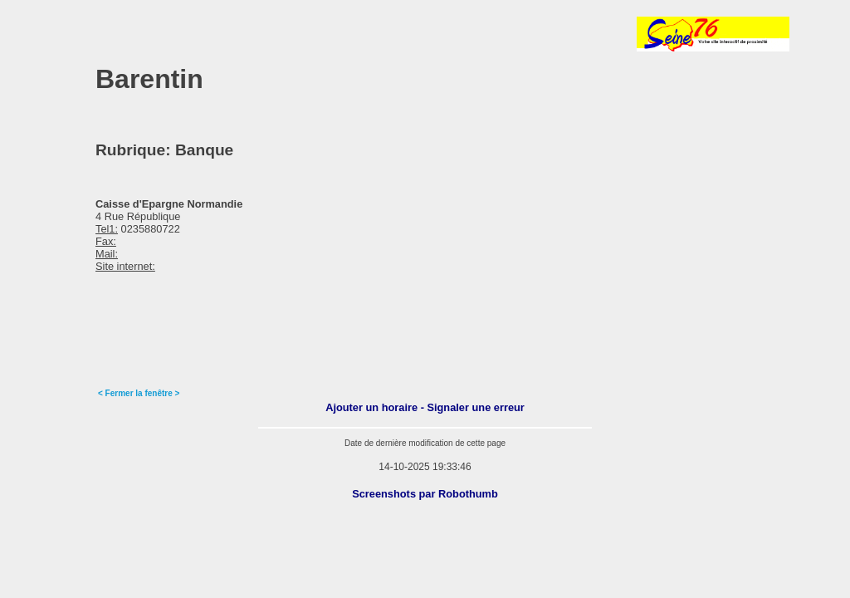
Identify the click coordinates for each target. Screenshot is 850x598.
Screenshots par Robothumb (425, 494)
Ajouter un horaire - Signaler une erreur (425, 407)
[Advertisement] (227, 34)
